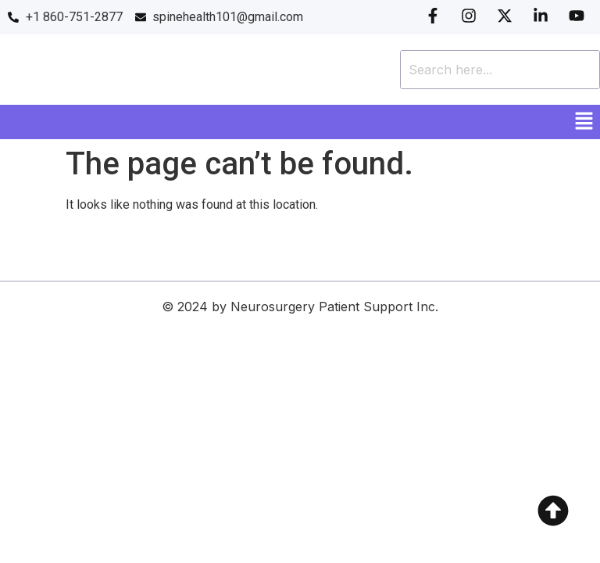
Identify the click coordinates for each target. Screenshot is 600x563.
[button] (584, 122)
